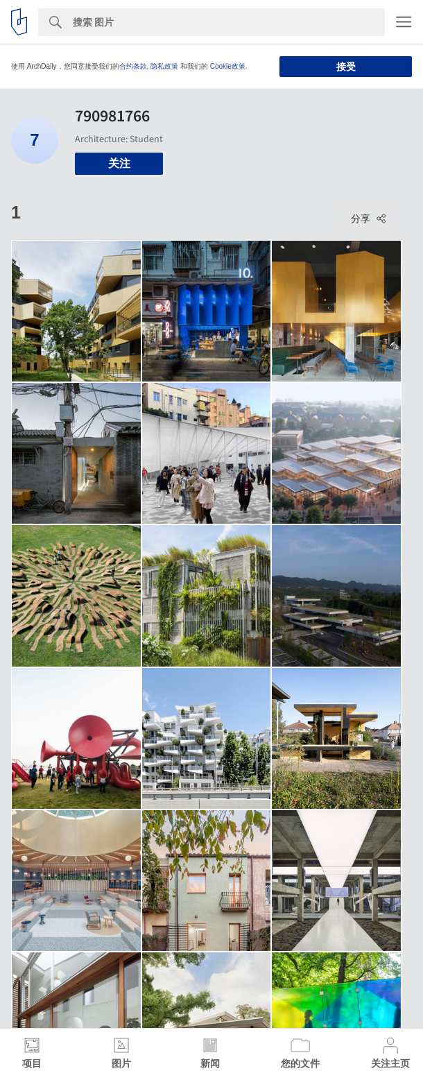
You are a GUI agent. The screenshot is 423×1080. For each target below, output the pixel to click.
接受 (346, 66)
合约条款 (133, 66)
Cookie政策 (227, 66)
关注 (119, 163)
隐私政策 (164, 66)
